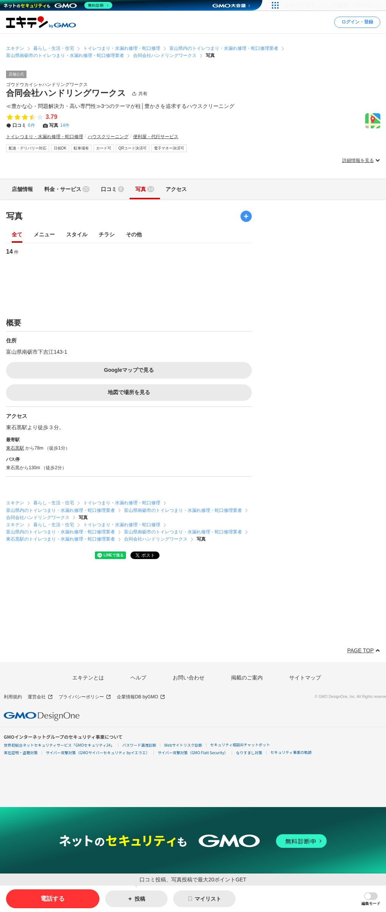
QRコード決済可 (132, 148)
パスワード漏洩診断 (139, 745)
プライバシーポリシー (85, 697)
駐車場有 (81, 148)
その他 (134, 234)
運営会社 (40, 697)
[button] (370, 899)
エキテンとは (88, 678)
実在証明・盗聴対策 (21, 752)
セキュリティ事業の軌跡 (291, 752)
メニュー (44, 234)
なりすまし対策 (249, 752)
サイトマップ (305, 678)
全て (17, 234)
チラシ (107, 234)
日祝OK (60, 148)
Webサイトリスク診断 (183, 745)
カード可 (103, 148)
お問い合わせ (189, 678)
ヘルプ (138, 678)
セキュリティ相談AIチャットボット (240, 744)
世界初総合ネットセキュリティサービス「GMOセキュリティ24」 (59, 745)
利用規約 (13, 696)
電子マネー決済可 (169, 148)
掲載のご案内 (247, 678)
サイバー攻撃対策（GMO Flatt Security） (193, 752)
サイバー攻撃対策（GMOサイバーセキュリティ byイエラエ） (98, 752)
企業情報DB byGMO (141, 697)
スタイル (76, 234)
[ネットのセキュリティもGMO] (58, 5)
